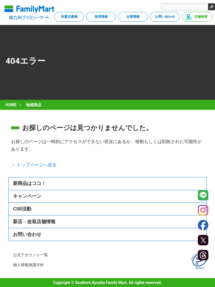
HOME (11, 105)
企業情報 (133, 17)
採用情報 (101, 17)
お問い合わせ (165, 17)
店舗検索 (201, 17)
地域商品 (33, 105)
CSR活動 (22, 209)
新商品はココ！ (29, 183)
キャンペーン (27, 196)
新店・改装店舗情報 (34, 221)
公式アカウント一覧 (30, 255)
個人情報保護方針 (28, 265)
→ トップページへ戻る (34, 164)
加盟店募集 (69, 17)
